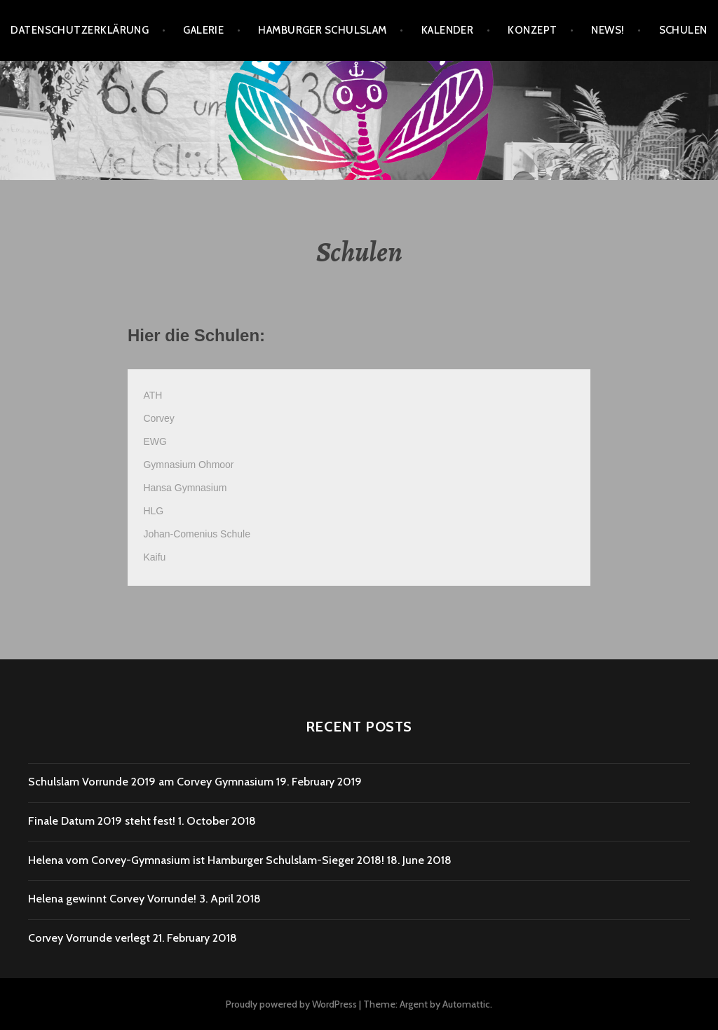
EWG (154, 441)
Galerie (203, 30)
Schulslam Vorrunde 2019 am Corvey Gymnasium (150, 781)
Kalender (447, 30)
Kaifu (154, 557)
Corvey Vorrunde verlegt (89, 938)
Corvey (158, 418)
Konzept (532, 30)
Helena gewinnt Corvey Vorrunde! (112, 898)
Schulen (683, 30)
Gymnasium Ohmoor (188, 464)
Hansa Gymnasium (184, 487)
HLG (153, 510)
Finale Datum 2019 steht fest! (101, 821)
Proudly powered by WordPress (291, 1004)
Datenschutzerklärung (80, 30)
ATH (152, 395)
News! (607, 30)
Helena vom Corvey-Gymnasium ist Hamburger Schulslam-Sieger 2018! (206, 860)
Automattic (466, 1004)
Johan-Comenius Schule (196, 534)
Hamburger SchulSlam (322, 30)
